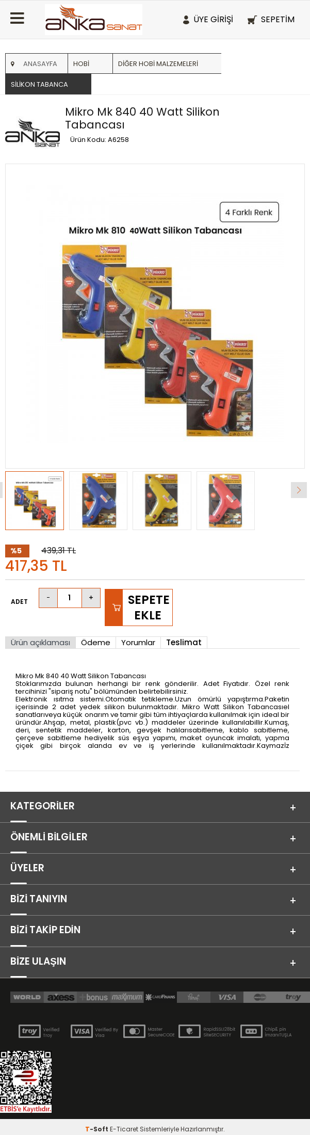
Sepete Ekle (149, 608)
